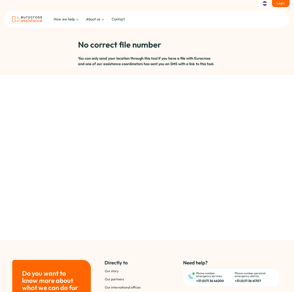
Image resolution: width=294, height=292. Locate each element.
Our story (112, 271)
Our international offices (123, 287)
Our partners (114, 279)
